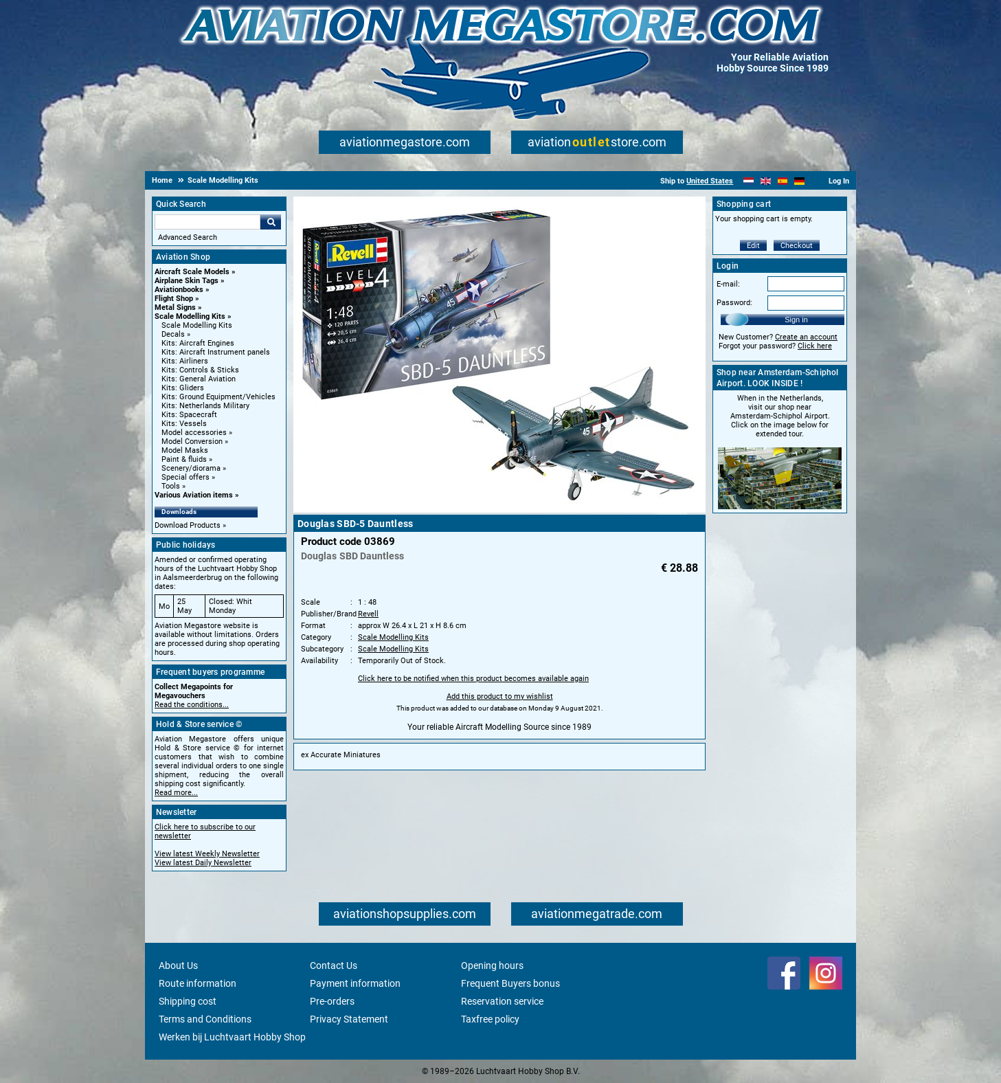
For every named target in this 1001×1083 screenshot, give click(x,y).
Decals (173, 334)
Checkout (796, 245)
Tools (170, 486)
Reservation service (502, 1001)
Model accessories (194, 432)
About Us (178, 965)
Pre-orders (332, 1001)
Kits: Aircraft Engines (197, 343)
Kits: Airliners (184, 361)
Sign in (796, 319)
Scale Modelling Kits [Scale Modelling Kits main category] (196, 325)
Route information (197, 983)
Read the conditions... (192, 704)
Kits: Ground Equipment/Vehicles (218, 396)
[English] (766, 181)
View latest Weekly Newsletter (207, 853)
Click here (815, 346)
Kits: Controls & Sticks (200, 370)
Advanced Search (187, 237)
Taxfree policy (490, 1019)
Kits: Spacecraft (189, 414)
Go (270, 222)
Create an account (806, 337)
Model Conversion (192, 441)
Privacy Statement (349, 1019)
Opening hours (492, 965)
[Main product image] (499, 510)
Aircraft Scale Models (192, 271)
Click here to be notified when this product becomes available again (473, 678)
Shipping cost (187, 1001)
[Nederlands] (748, 181)
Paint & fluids (184, 459)
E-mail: (728, 284)
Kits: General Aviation (198, 379)
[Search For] (207, 222)
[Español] (783, 181)
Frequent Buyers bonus (510, 983)
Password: (734, 302)
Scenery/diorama (191, 468)
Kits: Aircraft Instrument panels (215, 352)
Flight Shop (174, 298)
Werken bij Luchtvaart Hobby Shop (232, 1036)
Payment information (355, 983)
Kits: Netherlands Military (205, 405)
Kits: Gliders (182, 387)
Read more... (176, 792)
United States (709, 181)
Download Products (188, 525)
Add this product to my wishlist (500, 696)
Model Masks (184, 450)
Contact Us (333, 965)
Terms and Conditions (205, 1019)
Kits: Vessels (184, 423)
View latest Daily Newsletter (203, 862)
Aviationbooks (179, 289)
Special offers (185, 477)
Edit (753, 245)
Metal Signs (175, 307)
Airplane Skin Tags (186, 280)
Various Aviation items (194, 495)
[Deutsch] (799, 181)
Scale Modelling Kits (190, 316)
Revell (368, 614)
